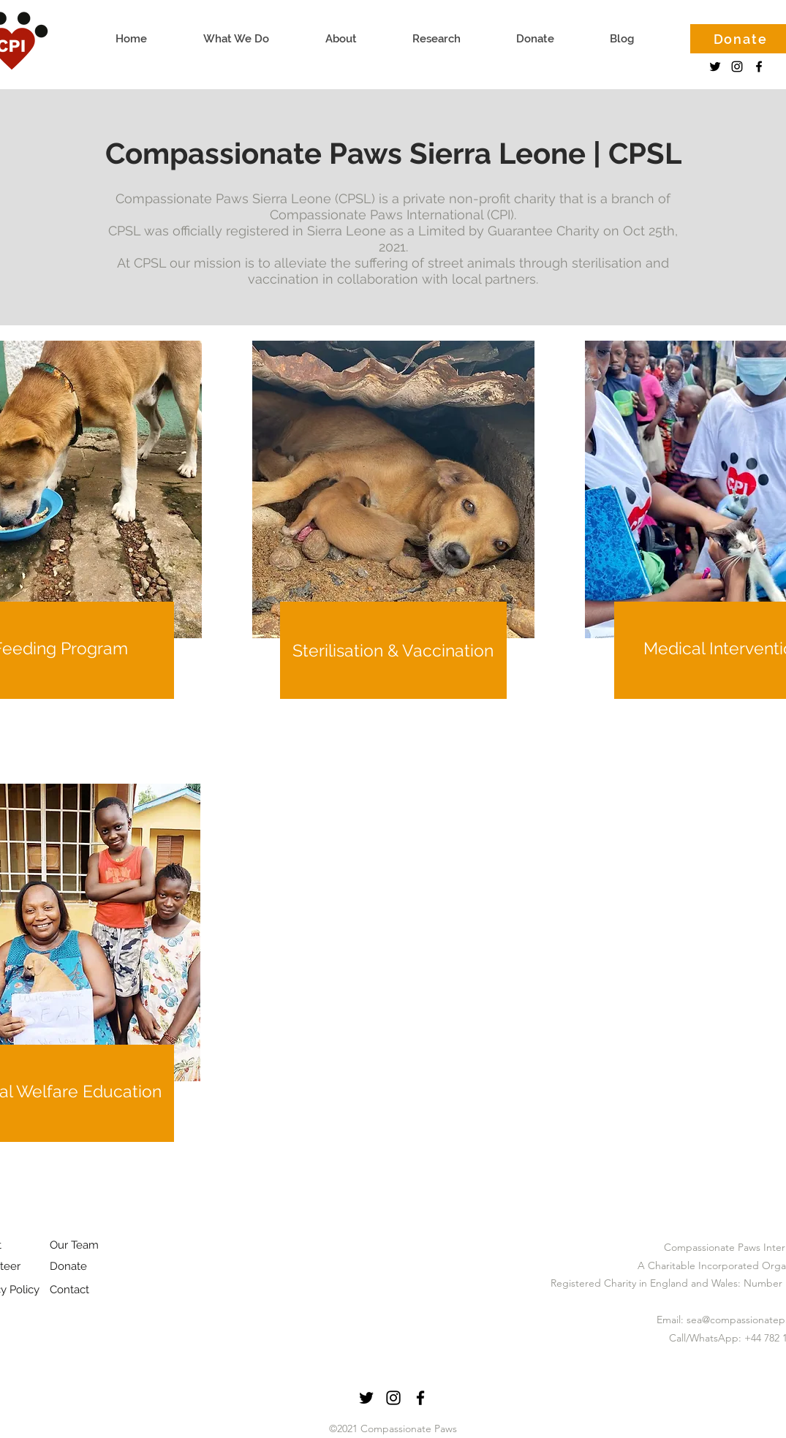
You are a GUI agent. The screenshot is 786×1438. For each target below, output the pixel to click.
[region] (393, 561)
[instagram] (737, 66)
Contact (69, 1289)
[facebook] (759, 66)
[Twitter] (715, 66)
